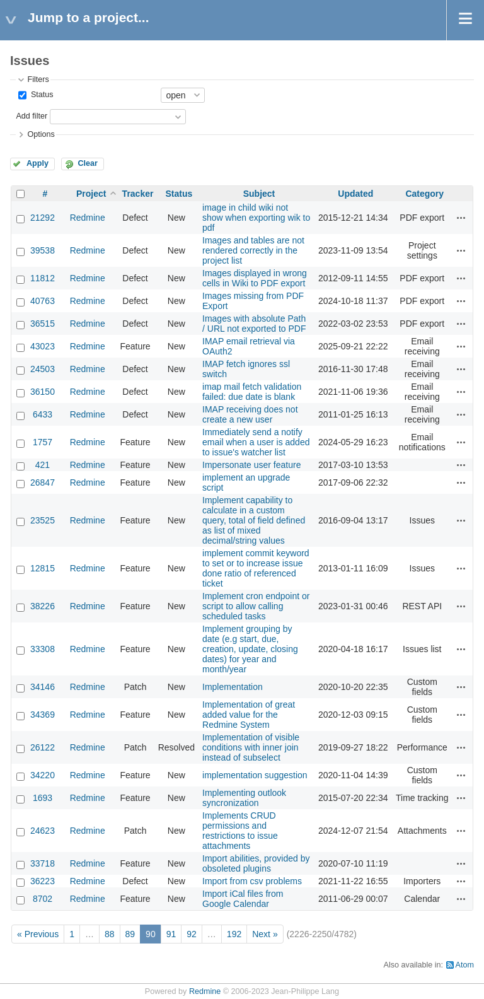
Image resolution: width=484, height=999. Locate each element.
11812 (42, 278)
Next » (264, 934)
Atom (465, 965)
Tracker (138, 194)
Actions (461, 218)
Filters (38, 79)
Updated (355, 194)
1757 (42, 442)
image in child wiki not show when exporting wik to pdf (256, 217)
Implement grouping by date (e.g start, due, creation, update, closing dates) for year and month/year (250, 649)
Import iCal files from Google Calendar (242, 899)
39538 (42, 250)
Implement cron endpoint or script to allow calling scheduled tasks (255, 606)
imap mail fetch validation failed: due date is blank (251, 392)
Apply (37, 163)
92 (192, 934)
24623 (42, 831)
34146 (42, 687)
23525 (42, 520)
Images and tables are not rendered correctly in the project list (253, 250)
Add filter (31, 116)
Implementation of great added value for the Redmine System (248, 714)
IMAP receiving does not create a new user (250, 414)
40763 (42, 301)
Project (91, 194)
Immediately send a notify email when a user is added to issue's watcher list (255, 442)
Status (40, 94)
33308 (42, 649)
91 (171, 934)
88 (110, 934)
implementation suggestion (255, 775)
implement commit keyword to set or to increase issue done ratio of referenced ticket (255, 568)
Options (40, 134)
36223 (42, 881)
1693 (42, 798)
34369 (42, 715)
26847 (42, 482)
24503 (42, 369)
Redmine (87, 218)
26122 (42, 747)
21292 (42, 218)
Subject (259, 194)
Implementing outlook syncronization (244, 798)
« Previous (38, 934)
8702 (42, 899)
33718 (42, 863)
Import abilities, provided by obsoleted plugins (255, 863)
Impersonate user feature (251, 465)
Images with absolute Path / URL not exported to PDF (254, 323)
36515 (42, 323)
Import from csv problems (252, 881)
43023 (42, 346)
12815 (42, 568)
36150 (42, 392)
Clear (88, 163)
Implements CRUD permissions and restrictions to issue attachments (240, 830)
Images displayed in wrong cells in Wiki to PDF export (254, 278)
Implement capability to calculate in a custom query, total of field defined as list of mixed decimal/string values (253, 520)
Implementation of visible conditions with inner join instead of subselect (250, 747)
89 (130, 934)
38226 (42, 606)
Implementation (232, 687)
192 (234, 934)
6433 (42, 414)
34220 (42, 775)
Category (424, 194)
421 (42, 465)
